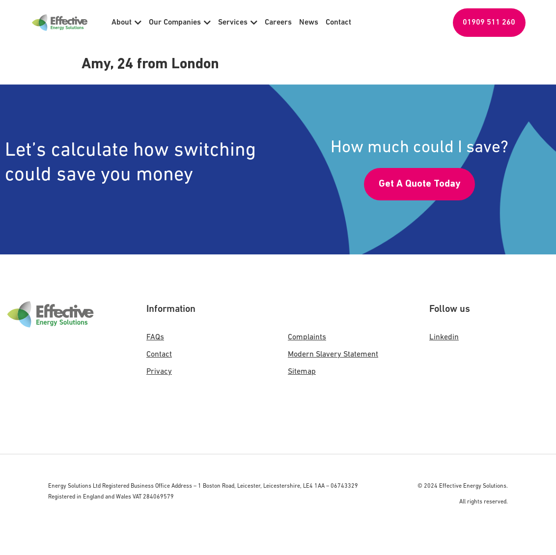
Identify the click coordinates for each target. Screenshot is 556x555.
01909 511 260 (489, 23)
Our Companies (180, 23)
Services (237, 23)
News (308, 23)
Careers (278, 23)
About (126, 23)
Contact (338, 23)
